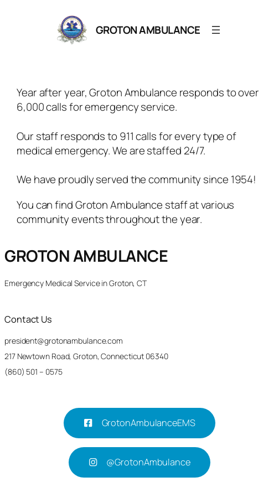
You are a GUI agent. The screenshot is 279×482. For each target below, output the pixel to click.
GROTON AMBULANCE (148, 30)
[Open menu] (216, 30)
